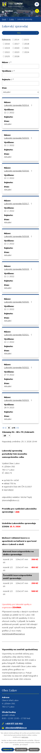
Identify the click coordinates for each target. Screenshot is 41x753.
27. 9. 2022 (9, 374)
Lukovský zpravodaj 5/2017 (18, 203)
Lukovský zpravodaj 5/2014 (18, 105)
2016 (7, 43)
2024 (26, 52)
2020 (17, 48)
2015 (26, 39)
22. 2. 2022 (9, 112)
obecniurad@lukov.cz (16, 727)
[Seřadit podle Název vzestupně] (11, 61)
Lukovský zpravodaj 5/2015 (18, 138)
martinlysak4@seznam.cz (13, 634)
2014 (16, 39)
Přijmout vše (7, 749)
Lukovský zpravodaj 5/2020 (18, 302)
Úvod (4, 19)
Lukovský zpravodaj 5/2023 (18, 400)
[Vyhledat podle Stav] (20, 92)
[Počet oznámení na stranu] (6, 435)
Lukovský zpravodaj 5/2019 (18, 269)
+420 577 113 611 (14, 723)
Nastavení (34, 749)
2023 (17, 52)
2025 (7, 56)
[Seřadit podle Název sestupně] (11, 62)
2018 (26, 43)
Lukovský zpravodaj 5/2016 (18, 171)
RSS (27, 33)
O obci (11, 19)
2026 (17, 56)
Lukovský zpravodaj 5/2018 (18, 236)
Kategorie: (6, 39)
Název (6, 62)
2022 (7, 52)
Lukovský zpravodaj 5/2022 (18, 367)
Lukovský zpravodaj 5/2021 (18, 334)
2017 (17, 43)
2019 (7, 48)
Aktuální (7, 124)
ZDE (17, 512)
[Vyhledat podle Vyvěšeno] (20, 75)
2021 (26, 48)
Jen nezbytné (21, 749)
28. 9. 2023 (9, 407)
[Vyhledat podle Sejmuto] (20, 83)
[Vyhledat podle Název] (20, 66)
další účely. (25, 737)
